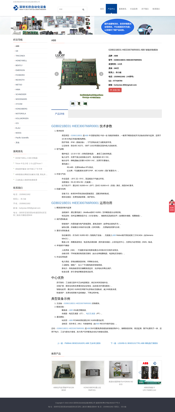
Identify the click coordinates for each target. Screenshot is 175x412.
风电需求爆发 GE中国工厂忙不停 (28, 169)
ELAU (18, 128)
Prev (57, 74)
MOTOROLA (21, 114)
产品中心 (111, 9)
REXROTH (20, 80)
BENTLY (19, 65)
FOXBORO (20, 75)
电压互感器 (90, 313)
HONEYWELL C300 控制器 (26, 158)
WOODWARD (21, 99)
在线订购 (115, 90)
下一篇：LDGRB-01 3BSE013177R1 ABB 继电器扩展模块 (134, 343)
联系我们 (156, 9)
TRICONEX (20, 56)
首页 (102, 9)
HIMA (18, 89)
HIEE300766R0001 (85, 126)
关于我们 (145, 9)
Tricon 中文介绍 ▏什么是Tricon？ (29, 163)
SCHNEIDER (21, 94)
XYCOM (19, 104)
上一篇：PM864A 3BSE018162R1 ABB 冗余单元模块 (79, 343)
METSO (19, 85)
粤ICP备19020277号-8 (111, 403)
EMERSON (20, 70)
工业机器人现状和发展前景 (26, 180)
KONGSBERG (21, 109)
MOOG (18, 133)
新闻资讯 (122, 9)
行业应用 (133, 9)
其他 (17, 142)
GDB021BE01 (61, 126)
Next (101, 74)
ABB (86, 135)
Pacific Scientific (22, 138)
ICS (17, 123)
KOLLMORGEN (22, 118)
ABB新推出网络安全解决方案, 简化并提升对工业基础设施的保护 (41, 174)
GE (17, 51)
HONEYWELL (21, 61)
